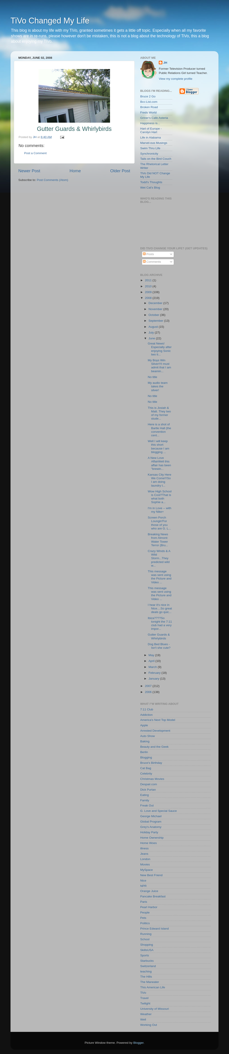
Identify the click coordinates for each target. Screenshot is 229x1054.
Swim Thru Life (150, 148)
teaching (146, 971)
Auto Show (147, 736)
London (145, 859)
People (145, 912)
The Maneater (149, 982)
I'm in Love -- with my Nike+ (159, 509)
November (155, 309)
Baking (144, 741)
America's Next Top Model (157, 720)
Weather (146, 1014)
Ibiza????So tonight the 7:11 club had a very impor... (160, 623)
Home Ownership (151, 837)
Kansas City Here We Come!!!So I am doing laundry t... (159, 480)
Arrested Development (155, 730)
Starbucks (147, 960)
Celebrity (146, 773)
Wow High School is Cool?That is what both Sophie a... (160, 497)
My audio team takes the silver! (158, 386)
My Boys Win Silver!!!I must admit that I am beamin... (159, 366)
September (156, 320)
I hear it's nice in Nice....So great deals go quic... (160, 608)
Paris (143, 901)
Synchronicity (149, 153)
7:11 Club (146, 709)
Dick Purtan (148, 789)
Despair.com (148, 784)
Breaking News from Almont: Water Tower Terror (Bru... (158, 540)
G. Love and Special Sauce (158, 811)
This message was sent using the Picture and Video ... (160, 577)
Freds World (148, 112)
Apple (144, 725)
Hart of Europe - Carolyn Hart (151, 130)
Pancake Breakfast (152, 896)
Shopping (146, 944)
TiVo (143, 992)
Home (75, 170)
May (151, 655)
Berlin (144, 752)
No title (152, 377)
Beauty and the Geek (154, 746)
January (154, 678)
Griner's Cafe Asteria (154, 118)
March (153, 667)
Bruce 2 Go (147, 96)
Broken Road (149, 107)
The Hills (146, 976)
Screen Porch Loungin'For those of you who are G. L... (159, 523)
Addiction (146, 714)
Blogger (138, 1042)
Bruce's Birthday (151, 762)
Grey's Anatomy (150, 827)
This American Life (152, 987)
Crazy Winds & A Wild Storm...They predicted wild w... (159, 558)
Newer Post (29, 170)
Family (144, 800)
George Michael (150, 816)
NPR (143, 886)
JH (165, 62)
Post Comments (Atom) (52, 180)
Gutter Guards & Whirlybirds (159, 636)
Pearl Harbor (148, 907)
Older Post (120, 170)
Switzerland (148, 966)
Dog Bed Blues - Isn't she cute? (159, 645)
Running (145, 934)
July (151, 332)
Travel (144, 998)
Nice (143, 880)
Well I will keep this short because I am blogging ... (158, 446)
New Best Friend (151, 875)
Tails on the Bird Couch (155, 158)
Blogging (146, 757)
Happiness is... (150, 123)
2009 (149, 292)
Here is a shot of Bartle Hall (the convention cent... (159, 430)
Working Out (148, 1025)
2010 (149, 286)
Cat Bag (145, 768)
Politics (145, 923)
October (154, 315)
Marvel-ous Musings (153, 143)
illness (144, 848)
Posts (148, 254)
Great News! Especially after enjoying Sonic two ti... (160, 349)
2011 (149, 280)
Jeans (144, 853)
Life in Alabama (150, 137)
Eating (144, 795)
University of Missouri (154, 1008)
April (151, 661)
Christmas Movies (152, 779)
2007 (149, 686)
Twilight (145, 1003)
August (153, 326)
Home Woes (148, 843)
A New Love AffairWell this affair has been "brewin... (159, 463)
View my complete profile (175, 78)
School (144, 939)
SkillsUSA (146, 950)
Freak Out (147, 805)
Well (143, 1019)
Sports (144, 955)
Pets (143, 918)
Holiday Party (149, 832)
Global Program (150, 821)
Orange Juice (149, 891)
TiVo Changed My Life (50, 20)
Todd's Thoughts (151, 182)
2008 (149, 298)
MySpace (146, 869)
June (152, 338)
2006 (149, 692)
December (155, 303)
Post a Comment (35, 153)
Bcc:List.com (148, 101)
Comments (152, 261)
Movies (145, 864)
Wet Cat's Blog (150, 187)
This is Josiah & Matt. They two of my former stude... (159, 413)
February (154, 672)
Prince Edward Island (154, 928)
